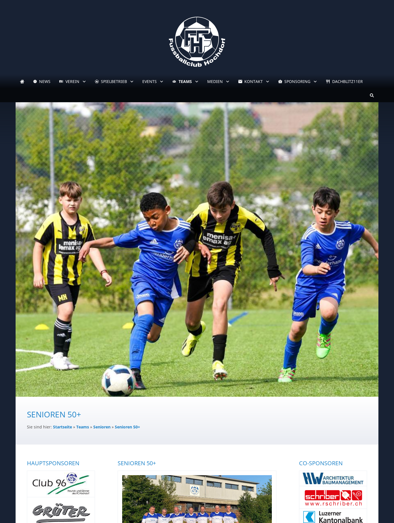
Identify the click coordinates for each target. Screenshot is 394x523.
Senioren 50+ (127, 427)
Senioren (102, 427)
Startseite (62, 427)
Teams (82, 427)
